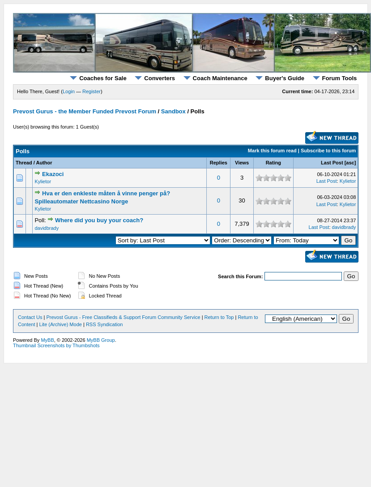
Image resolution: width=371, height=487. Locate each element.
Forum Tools (335, 78)
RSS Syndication (104, 324)
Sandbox (173, 111)
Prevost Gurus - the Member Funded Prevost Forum (84, 111)
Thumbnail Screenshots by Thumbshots (56, 345)
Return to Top (219, 317)
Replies (218, 162)
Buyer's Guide (280, 78)
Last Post (332, 162)
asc (350, 162)
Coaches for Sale (98, 78)
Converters (155, 78)
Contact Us (30, 317)
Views (242, 162)
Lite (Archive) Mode (60, 324)
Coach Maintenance (215, 78)
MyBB (47, 340)
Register (91, 91)
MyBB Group (101, 340)
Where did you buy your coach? (99, 220)
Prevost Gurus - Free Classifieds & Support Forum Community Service (123, 317)
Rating (273, 162)
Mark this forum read (272, 150)
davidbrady (46, 228)
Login (69, 91)
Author (44, 162)
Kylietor (42, 181)
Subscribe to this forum (328, 150)
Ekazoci (53, 174)
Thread (24, 162)
